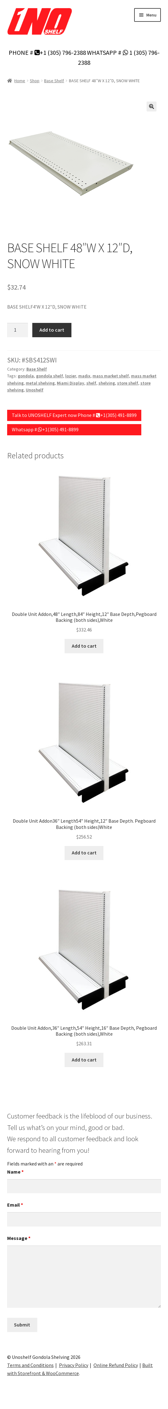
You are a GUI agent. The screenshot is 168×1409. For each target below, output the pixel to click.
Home (19, 80)
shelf (91, 383)
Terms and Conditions (30, 1365)
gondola (26, 376)
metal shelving (40, 383)
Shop (34, 80)
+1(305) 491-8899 (116, 415)
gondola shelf (49, 376)
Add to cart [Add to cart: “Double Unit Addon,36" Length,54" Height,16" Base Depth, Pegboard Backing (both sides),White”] (84, 1060)
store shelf (127, 383)
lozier (70, 376)
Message (18, 1238)
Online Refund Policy (115, 1365)
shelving (106, 383)
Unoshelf (34, 390)
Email (15, 1205)
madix (84, 376)
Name (15, 1172)
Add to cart (51, 330)
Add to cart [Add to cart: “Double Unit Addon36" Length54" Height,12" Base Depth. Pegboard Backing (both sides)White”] (84, 852)
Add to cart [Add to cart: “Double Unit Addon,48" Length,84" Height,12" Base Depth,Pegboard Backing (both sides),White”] (84, 646)
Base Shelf (54, 80)
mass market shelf (111, 376)
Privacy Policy (73, 1365)
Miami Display (70, 383)
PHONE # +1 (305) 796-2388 (47, 52)
